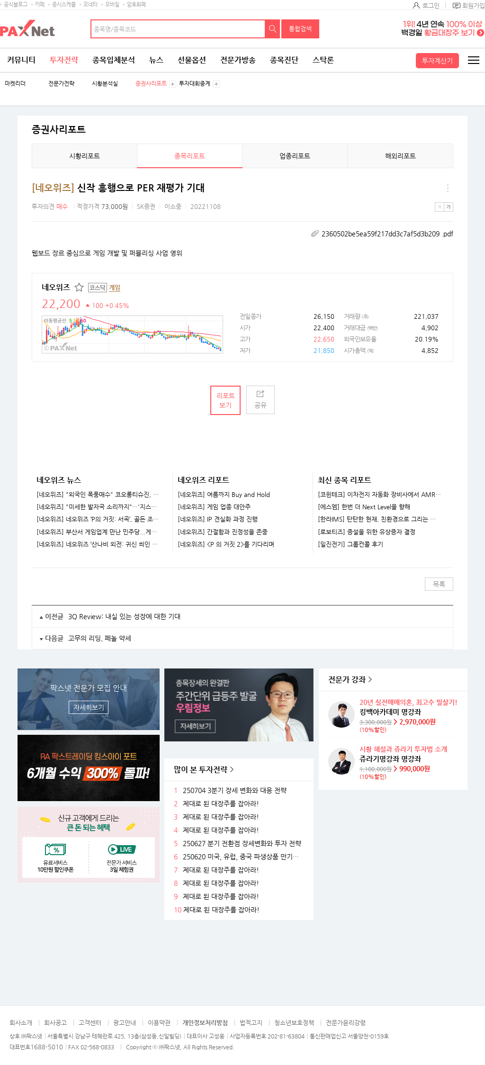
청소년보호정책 (294, 1022)
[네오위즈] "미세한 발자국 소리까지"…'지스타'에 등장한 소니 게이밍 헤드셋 (98, 507)
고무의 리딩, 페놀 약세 (99, 638)
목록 (439, 584)
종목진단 (284, 59)
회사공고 (55, 1022)
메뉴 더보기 (447, 188)
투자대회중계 (194, 84)
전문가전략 (61, 84)
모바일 (112, 4)
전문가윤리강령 (346, 1022)
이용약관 (159, 1022)
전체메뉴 (473, 60)
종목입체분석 (113, 59)
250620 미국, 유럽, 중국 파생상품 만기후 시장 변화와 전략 (244, 856)
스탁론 (323, 59)
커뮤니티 (21, 59)
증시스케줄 (64, 4)
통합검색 (300, 28)
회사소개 (20, 1022)
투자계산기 (437, 60)
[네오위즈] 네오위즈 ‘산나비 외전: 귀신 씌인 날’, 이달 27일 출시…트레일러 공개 (98, 544)
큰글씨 (448, 207)
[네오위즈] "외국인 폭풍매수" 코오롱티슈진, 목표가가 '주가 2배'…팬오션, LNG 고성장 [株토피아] (98, 494)
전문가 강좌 (347, 680)
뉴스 (156, 59)
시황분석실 (105, 84)
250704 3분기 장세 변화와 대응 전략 (235, 790)
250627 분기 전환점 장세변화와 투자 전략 (242, 843)
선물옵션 (192, 59)
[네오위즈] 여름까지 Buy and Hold (224, 494)
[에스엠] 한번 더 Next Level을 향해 (364, 507)
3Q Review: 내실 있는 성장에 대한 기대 (124, 616)
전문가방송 (238, 59)
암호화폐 (136, 4)
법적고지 (251, 1022)
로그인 (431, 5)
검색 (273, 29)
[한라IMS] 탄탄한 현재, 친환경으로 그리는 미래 (379, 519)
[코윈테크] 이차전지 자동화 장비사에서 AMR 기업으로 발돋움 (379, 494)
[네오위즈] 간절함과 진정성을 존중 (223, 532)
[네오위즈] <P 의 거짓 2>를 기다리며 (226, 544)
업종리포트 (294, 156)
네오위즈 (56, 287)
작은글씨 (439, 207)
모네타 (90, 4)
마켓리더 (15, 84)
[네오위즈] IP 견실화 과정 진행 (218, 519)
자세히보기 (88, 707)
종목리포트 (189, 156)
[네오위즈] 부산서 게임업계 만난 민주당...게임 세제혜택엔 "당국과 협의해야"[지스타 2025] (98, 532)
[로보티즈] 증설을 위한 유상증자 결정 (366, 532)
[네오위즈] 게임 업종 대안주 (214, 507)
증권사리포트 (151, 84)
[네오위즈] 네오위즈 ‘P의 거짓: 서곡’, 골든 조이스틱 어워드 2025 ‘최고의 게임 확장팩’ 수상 (98, 519)
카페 (40, 4)
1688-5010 (46, 1046)
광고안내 (124, 1022)
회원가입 (473, 5)
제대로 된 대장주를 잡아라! (221, 803)
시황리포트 (84, 156)
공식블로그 (15, 4)
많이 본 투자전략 (200, 770)
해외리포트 (400, 156)
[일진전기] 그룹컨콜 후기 (350, 544)
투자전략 (64, 59)
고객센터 (90, 1022)
